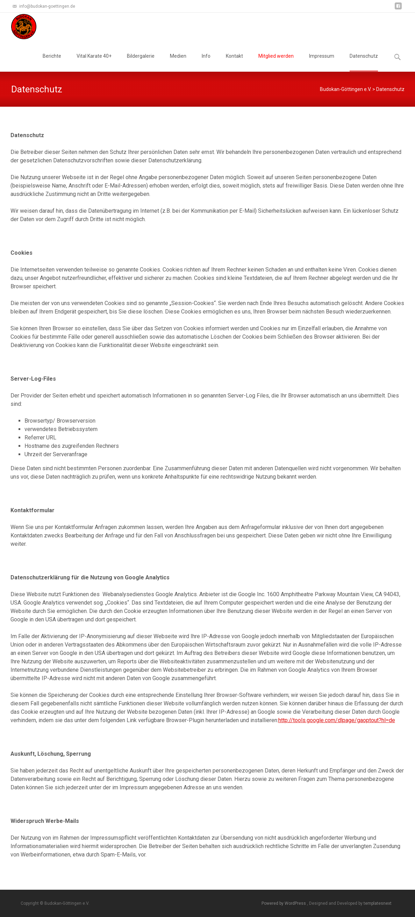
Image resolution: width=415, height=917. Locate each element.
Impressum (321, 62)
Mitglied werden (276, 62)
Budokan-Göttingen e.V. (345, 89)
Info (206, 62)
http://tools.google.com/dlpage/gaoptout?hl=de (336, 720)
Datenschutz (364, 62)
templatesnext (378, 903)
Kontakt (234, 62)
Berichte (52, 62)
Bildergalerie (141, 62)
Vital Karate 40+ (94, 62)
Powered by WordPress (284, 903)
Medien (178, 62)
